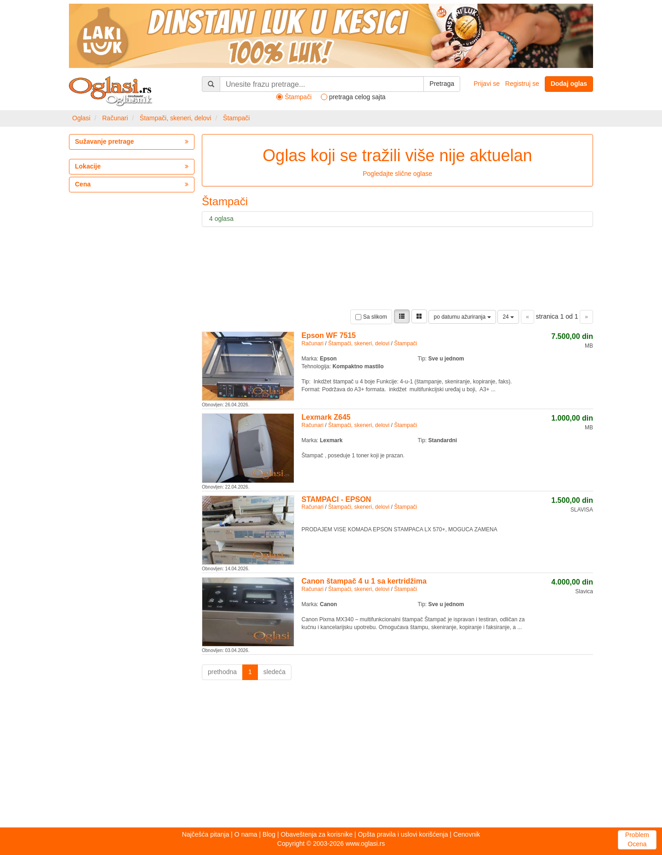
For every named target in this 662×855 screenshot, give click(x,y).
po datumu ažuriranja (462, 317)
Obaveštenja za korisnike (317, 834)
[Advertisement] (331, 756)
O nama (245, 834)
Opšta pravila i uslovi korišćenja (403, 834)
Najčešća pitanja (205, 834)
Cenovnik (466, 834)
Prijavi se (487, 83)
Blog (269, 834)
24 (508, 317)
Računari (115, 118)
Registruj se (522, 83)
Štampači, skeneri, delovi (175, 118)
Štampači (236, 118)
